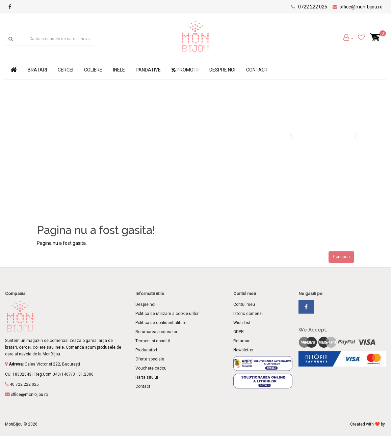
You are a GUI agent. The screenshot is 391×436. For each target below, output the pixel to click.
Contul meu (244, 304)
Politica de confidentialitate (160, 322)
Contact (257, 69)
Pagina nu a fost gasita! (322, 136)
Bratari (37, 69)
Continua (341, 256)
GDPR (238, 331)
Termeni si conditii (152, 341)
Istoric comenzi (248, 313)
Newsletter (243, 350)
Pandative (148, 69)
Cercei (65, 69)
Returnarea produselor (156, 331)
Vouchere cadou (150, 368)
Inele (119, 69)
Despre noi (222, 69)
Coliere (93, 69)
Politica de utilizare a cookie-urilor (167, 313)
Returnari (242, 341)
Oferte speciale (149, 359)
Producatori (146, 350)
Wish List (242, 322)
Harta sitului (146, 377)
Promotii (185, 69)
